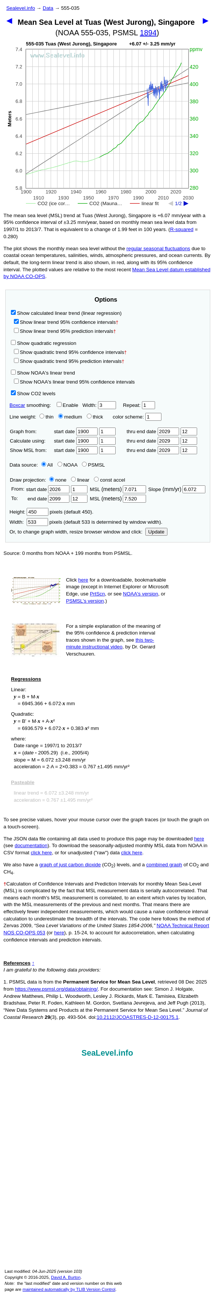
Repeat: (139, 405)
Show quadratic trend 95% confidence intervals (70, 352)
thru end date (153, 431)
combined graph (164, 864)
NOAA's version (140, 594)
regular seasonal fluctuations (158, 248)
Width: (99, 405)
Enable (67, 405)
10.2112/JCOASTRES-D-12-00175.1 (138, 1017)
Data (48, 8)
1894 (148, 33)
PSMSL (93, 465)
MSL (118, 489)
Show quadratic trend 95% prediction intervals (69, 361)
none (56, 480)
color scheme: (137, 417)
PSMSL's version (85, 601)
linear (80, 480)
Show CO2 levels (33, 393)
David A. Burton (66, 1277)
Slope (176, 489)
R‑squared (181, 229)
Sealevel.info (20, 8)
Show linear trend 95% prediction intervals (65, 331)
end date (47, 499)
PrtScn (97, 594)
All (47, 465)
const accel (109, 480)
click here (41, 852)
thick (95, 417)
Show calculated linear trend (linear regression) (66, 313)
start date (76, 431)
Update (156, 532)
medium (70, 417)
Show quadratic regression (43, 343)
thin (44, 417)
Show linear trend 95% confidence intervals (65, 322)
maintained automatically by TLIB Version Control (69, 1289)
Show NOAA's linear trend (43, 373)
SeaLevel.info (107, 1053)
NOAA (67, 465)
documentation (31, 845)
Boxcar (17, 405)
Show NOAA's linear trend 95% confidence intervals (74, 382)
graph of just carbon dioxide (70, 864)
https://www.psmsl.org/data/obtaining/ (56, 989)
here (83, 580)
